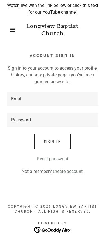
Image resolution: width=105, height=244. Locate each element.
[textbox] (52, 99)
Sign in (52, 142)
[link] (52, 29)
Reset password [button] (52, 158)
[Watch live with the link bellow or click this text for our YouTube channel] (52, 9)
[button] (8, 29)
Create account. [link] (68, 171)
